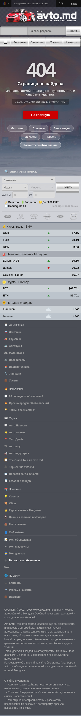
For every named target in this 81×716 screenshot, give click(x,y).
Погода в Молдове (20, 303)
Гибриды (31, 202)
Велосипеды (62, 129)
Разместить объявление (40, 145)
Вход (74, 3)
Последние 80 (17, 206)
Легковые (17, 129)
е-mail (28, 696)
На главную (40, 115)
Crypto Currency (18, 282)
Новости (51, 137)
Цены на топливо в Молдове (27, 255)
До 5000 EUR (51, 202)
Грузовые (38, 129)
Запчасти (30, 137)
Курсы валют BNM (19, 227)
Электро (13, 202)
